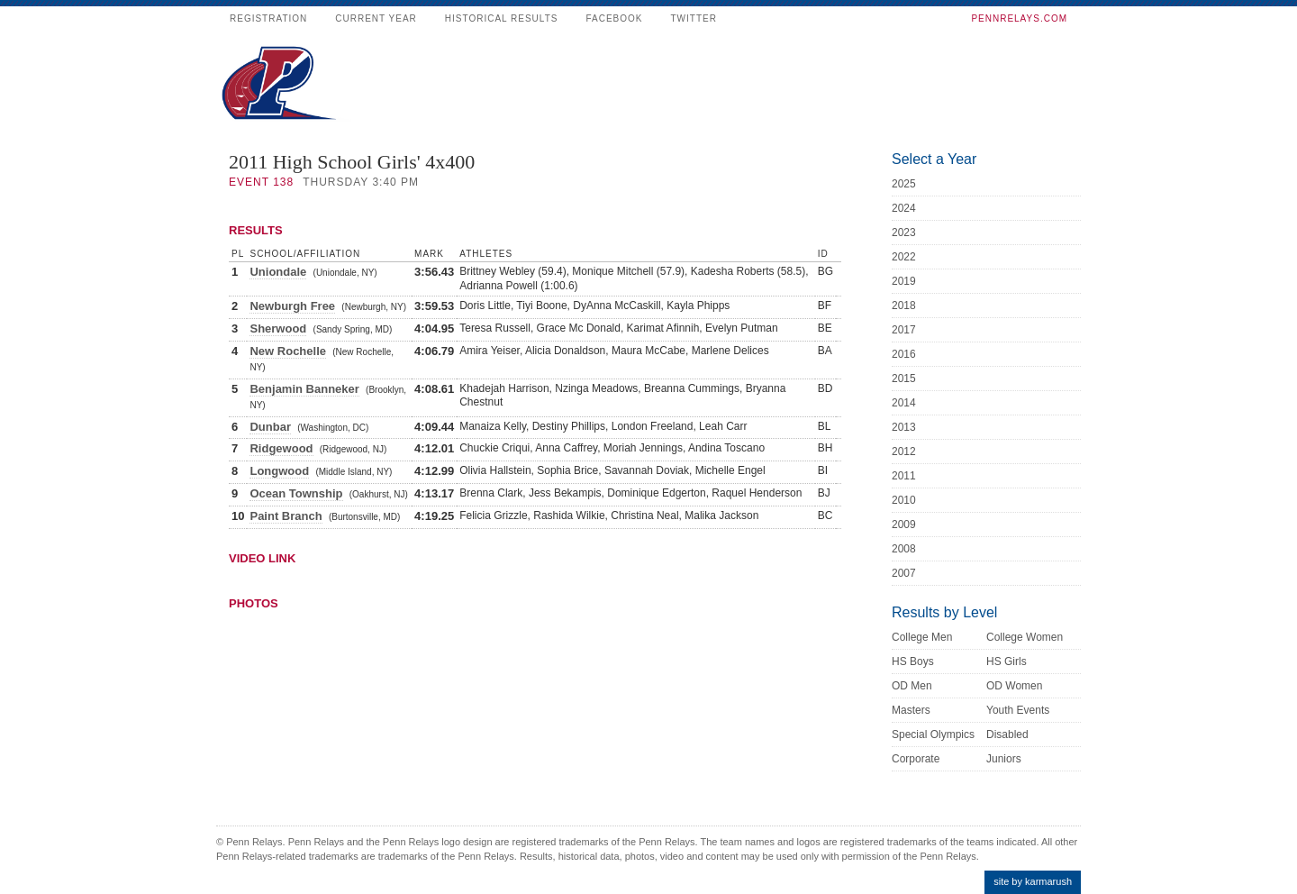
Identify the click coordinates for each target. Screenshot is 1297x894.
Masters (911, 710)
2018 (904, 305)
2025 (904, 184)
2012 (904, 451)
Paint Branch (285, 516)
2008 (904, 549)
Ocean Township (295, 493)
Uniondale (277, 271)
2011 (904, 476)
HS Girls (1006, 661)
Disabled (1007, 734)
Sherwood (277, 328)
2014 (904, 403)
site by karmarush (1032, 881)
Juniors (1003, 759)
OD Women (1014, 686)
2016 (904, 354)
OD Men (912, 686)
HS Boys (913, 661)
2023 (904, 232)
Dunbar (270, 426)
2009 (904, 524)
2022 (904, 257)
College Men (922, 637)
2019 (904, 281)
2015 (904, 378)
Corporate (915, 759)
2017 (904, 330)
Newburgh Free (292, 306)
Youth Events (1017, 710)
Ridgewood (281, 448)
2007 (904, 573)
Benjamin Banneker (303, 389)
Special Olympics (933, 734)
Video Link (262, 558)
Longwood (279, 471)
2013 (904, 427)
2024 (904, 208)
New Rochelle (287, 351)
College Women (1024, 637)
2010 (904, 500)
